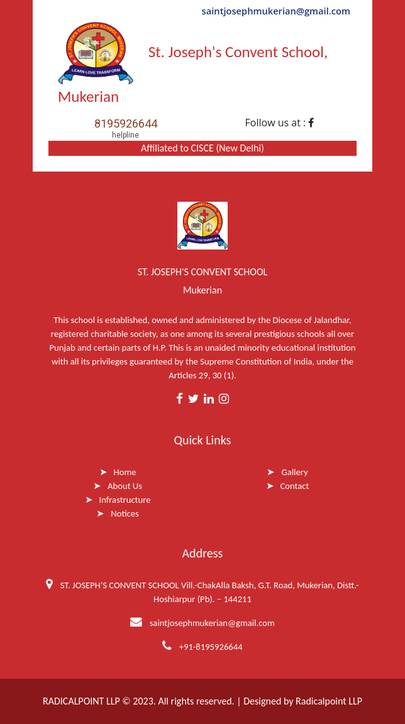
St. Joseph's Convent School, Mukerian (193, 64)
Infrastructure (125, 499)
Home (125, 472)
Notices (125, 513)
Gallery (294, 472)
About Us (125, 485)
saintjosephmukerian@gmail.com (276, 10)
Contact (294, 485)
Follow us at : (279, 122)
